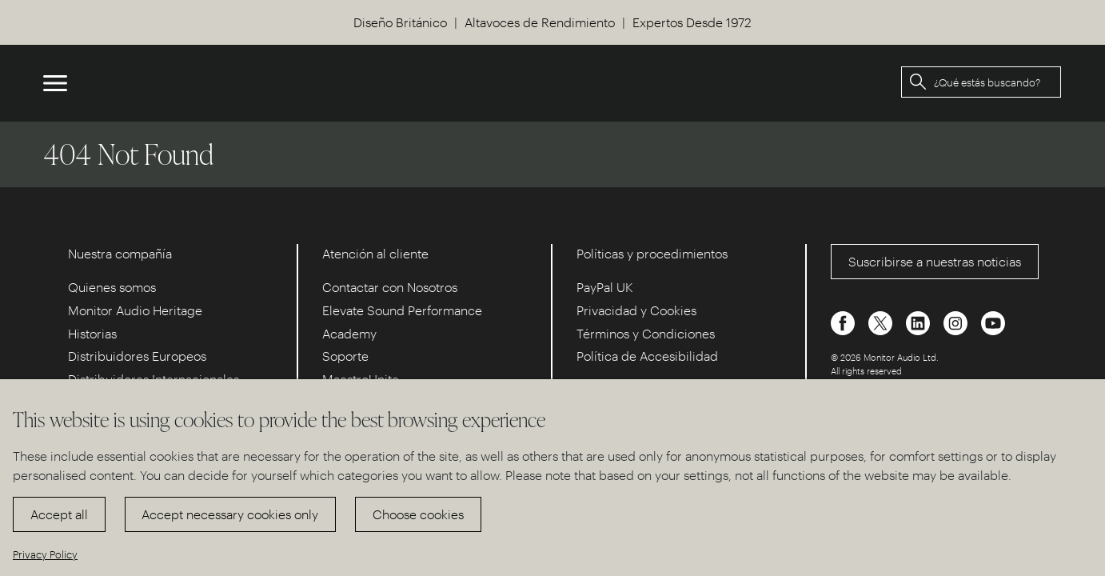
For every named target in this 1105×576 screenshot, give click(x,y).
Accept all (59, 514)
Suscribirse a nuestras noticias (934, 261)
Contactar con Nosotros (389, 286)
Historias (92, 333)
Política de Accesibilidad (647, 355)
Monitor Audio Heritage (135, 310)
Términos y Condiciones (645, 333)
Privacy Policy (45, 554)
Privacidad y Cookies (636, 310)
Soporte (345, 355)
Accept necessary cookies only (230, 514)
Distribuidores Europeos (137, 355)
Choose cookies (418, 514)
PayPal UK (604, 286)
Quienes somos (112, 286)
